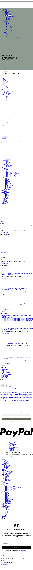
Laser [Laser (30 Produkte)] (23, 395)
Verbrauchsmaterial (8, 58)
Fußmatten (8, 11)
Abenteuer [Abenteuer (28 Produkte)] (20, 391)
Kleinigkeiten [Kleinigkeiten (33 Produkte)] (14, 395)
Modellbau (6, 21)
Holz (7, 65)
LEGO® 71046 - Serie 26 (13, 39)
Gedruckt (6, 15)
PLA (9, 60)
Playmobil (6, 56)
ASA (9, 62)
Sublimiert (6, 20)
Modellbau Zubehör (10, 24)
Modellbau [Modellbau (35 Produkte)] (10, 397)
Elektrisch (8, 67)
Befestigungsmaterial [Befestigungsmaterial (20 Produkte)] (8, 392)
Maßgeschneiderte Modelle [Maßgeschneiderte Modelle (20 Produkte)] (3, 397)
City (9, 43)
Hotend (10, 28)
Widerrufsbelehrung (6, 372)
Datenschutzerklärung (6, 371)
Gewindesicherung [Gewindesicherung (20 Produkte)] (30, 394)
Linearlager (11, 31)
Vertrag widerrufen (16, 388)
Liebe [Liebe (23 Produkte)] (31, 395)
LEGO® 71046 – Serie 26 (11, 108)
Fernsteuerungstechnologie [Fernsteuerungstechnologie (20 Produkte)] (5, 394)
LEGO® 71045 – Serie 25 (11, 110)
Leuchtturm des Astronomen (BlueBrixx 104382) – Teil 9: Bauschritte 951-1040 (17, 320)
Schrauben (8, 34)
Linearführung (11, 30)
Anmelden (11, 562)
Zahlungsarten (5, 376)
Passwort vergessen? (4, 564)
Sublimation (8, 64)
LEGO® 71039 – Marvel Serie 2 (12, 109)
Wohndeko (8, 12)
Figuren (7, 57)
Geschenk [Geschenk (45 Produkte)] (16, 394)
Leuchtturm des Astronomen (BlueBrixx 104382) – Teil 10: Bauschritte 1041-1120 (17, 319)
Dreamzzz (10, 46)
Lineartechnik (8, 29)
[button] (4, 17)
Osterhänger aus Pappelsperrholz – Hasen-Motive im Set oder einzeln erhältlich (15, 255)
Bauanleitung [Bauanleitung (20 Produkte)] (4, 392)
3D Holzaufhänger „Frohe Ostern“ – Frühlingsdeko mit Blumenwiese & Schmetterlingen (16, 225)
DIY (5, 32)
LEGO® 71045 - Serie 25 (13, 41)
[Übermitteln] (2, 457)
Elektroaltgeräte (5, 375)
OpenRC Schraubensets (10, 23)
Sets (7, 42)
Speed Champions (12, 50)
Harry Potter (11, 48)
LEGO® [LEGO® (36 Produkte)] (27, 395)
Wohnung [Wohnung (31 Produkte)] (14, 400)
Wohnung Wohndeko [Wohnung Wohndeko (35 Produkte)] (23, 400)
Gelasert (5, 10)
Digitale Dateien (5, 137)
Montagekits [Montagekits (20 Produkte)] (19, 397)
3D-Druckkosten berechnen (7, 317)
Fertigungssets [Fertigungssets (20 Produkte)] (11, 394)
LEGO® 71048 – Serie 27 (11, 106)
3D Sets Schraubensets (10, 22)
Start (1, 71)
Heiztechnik (8, 26)
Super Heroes (11, 52)
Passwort (2, 560)
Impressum (4, 370)
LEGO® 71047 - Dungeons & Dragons (16, 38)
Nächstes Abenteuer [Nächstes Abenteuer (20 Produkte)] (24, 397)
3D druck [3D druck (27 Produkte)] (13, 391)
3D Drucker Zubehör (10, 16)
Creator (10, 44)
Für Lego (8, 19)
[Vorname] (16, 539)
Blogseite (4, 138)
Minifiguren (8, 36)
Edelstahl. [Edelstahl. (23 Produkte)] (26, 392)
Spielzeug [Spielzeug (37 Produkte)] (3, 400)
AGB (3, 373)
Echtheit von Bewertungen (7, 374)
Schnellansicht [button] (3, 221)
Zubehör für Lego (9, 55)
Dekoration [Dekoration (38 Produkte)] (14, 392)
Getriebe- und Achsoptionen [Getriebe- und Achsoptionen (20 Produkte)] (23, 394)
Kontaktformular (5, 369)
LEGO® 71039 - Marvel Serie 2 (14, 40)
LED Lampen (8, 14)
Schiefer (7, 66)
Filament (8, 59)
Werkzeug (8, 33)
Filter (20, 141)
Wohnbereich (8, 17)
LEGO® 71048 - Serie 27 (13, 37)
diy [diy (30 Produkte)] (19, 392)
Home (5, 9)
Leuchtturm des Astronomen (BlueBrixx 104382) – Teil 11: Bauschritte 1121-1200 (17, 318)
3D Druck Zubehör (7, 25)
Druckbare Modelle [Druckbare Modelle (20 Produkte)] (22, 392)
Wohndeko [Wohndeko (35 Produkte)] (9, 400)
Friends (10, 47)
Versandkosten (5, 232)
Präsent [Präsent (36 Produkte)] (5, 399)
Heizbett (10, 27)
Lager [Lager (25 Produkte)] (19, 395)
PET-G (10, 61)
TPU (9, 63)
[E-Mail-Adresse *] (16, 415)
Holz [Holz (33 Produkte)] (9, 395)
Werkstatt (8, 18)
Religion (7, 13)
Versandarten (4, 377)
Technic (10, 54)
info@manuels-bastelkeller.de (5, 386)
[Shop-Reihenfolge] (6, 75)
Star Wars (10, 51)
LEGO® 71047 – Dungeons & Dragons (13, 107)
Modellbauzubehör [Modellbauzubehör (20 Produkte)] (15, 397)
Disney (10, 45)
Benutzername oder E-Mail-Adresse (7, 558)
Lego (5, 35)
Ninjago (10, 49)
